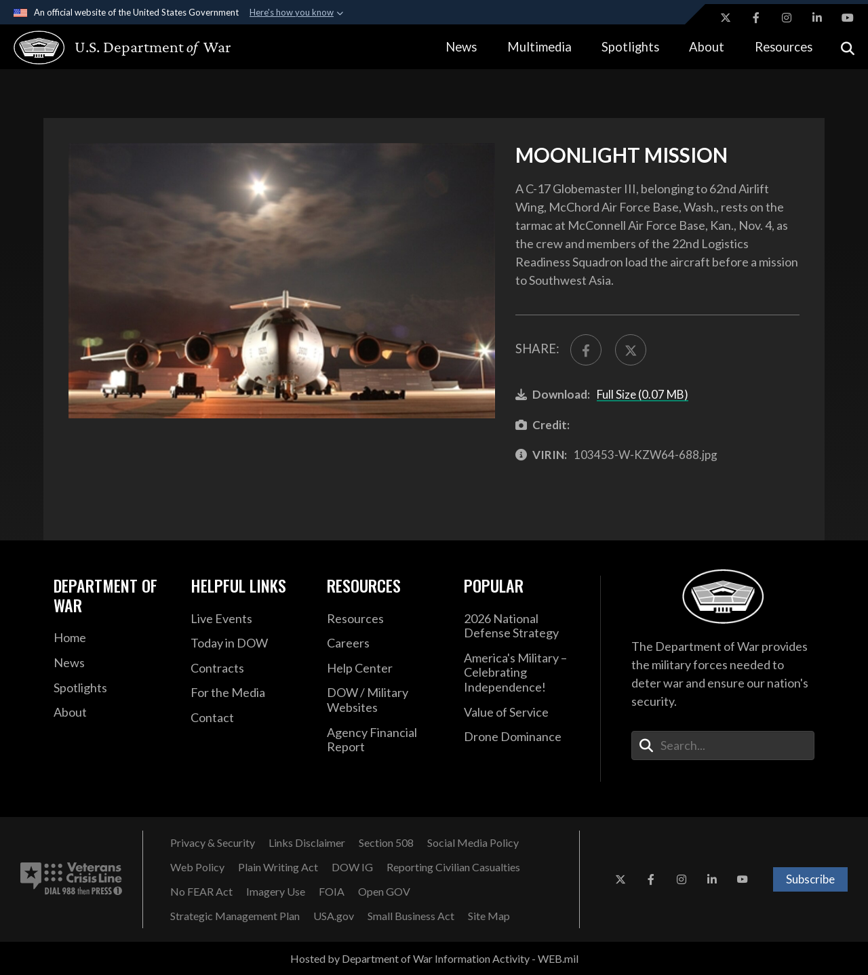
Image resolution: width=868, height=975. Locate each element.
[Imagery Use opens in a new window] (275, 891)
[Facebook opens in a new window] (756, 17)
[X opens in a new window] (725, 17)
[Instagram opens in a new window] (786, 17)
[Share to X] (630, 349)
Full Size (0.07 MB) (642, 394)
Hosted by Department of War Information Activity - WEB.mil (434, 958)
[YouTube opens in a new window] (847, 17)
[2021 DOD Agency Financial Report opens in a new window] (385, 740)
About (706, 46)
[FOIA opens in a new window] (331, 891)
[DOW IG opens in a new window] (352, 867)
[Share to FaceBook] (585, 349)
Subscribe (810, 879)
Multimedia (539, 46)
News (461, 46)
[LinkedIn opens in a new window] (817, 17)
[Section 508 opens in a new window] (386, 843)
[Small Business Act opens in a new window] (411, 916)
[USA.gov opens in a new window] (334, 916)
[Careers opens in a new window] (385, 643)
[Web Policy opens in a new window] (197, 867)
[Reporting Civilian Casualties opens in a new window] (453, 867)
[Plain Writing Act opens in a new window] (278, 867)
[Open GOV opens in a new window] (384, 891)
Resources (783, 46)
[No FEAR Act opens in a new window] (201, 891)
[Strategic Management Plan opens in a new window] (235, 916)
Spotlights (630, 46)
